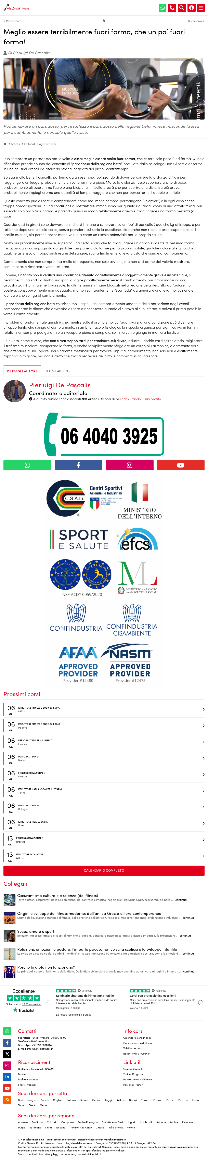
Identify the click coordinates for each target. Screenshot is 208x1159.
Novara (145, 1100)
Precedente (12, 21)
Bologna (32, 1100)
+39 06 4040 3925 (39, 1041)
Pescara (183, 1100)
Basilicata (37, 1122)
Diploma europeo (28, 1079)
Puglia (22, 1127)
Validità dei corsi (132, 1048)
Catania (71, 1100)
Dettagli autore (22, 371)
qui (61, 1154)
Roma (195, 1100)
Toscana (60, 1127)
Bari (20, 1100)
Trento (32, 1105)
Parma (170, 1100)
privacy (48, 1154)
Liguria (132, 1122)
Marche (161, 1122)
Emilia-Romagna (88, 1122)
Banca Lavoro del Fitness (137, 1079)
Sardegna (35, 1127)
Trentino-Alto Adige (80, 1127)
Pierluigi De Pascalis (60, 384)
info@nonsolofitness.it (40, 1048)
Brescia (44, 1100)
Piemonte (187, 1122)
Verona (44, 1105)
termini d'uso (117, 1150)
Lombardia (146, 1122)
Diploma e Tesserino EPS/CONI (36, 1068)
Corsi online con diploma (137, 1043)
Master (22, 1074)
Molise (174, 1122)
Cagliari (58, 1100)
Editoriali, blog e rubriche (40, 144)
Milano (121, 1100)
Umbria (100, 1127)
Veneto (131, 1127)
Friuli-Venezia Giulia (113, 1122)
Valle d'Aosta (115, 1127)
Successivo (196, 21)
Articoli (15, 144)
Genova (96, 1100)
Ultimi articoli (58, 371)
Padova (157, 1100)
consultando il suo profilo (141, 398)
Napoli (133, 1100)
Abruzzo (23, 1122)
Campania (67, 1122)
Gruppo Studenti (133, 1068)
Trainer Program (133, 1074)
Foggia (109, 1100)
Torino (21, 1105)
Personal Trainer (133, 1084)
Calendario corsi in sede (137, 1037)
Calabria (52, 1122)
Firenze (84, 1100)
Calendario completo (104, 870)
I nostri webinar (27, 1084)
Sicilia (48, 1127)
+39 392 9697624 (42, 1045)
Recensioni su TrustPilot (136, 1053)
